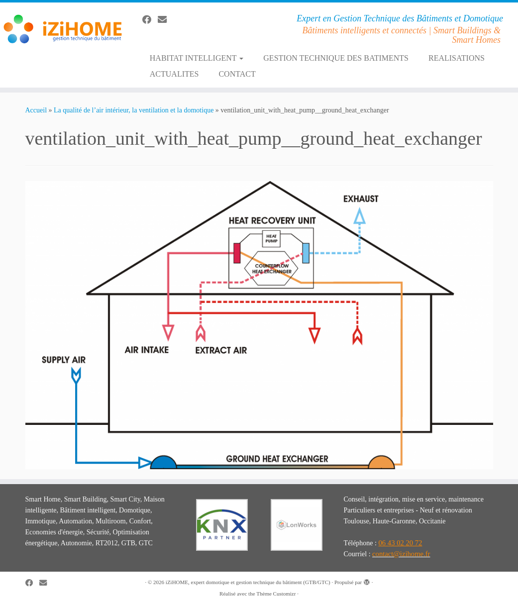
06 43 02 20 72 (400, 543)
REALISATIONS (456, 58)
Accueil (36, 110)
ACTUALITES (174, 74)
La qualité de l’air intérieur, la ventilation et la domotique (133, 110)
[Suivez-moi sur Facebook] (150, 20)
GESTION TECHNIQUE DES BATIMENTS (336, 58)
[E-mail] (165, 20)
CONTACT (236, 74)
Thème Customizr (276, 594)
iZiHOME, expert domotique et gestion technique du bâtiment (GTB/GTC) (248, 582)
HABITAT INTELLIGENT (197, 58)
